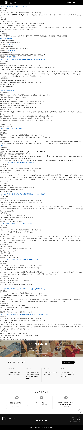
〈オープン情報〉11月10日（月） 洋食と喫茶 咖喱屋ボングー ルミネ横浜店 (22, 194)
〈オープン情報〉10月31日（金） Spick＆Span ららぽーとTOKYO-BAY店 (22, 289)
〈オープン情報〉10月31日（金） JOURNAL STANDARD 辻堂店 (19, 259)
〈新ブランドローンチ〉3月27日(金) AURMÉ (14, 6)
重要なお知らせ (76, 418)
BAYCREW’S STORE (6, 38)
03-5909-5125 (10, 51)
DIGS (1, 145)
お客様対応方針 (76, 420)
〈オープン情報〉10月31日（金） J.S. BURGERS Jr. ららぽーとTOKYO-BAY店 (24, 314)
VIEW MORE (68, 362)
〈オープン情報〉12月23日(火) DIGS (11, 129)
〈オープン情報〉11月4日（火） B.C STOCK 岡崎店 (16, 223)
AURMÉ (2, 32)
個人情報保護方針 (75, 422)
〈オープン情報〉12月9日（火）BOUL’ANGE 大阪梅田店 (17, 162)
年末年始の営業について (7, 91)
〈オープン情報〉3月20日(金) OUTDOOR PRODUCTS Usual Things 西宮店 (23, 59)
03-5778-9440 (11, 44)
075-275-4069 (11, 57)
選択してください (17, 407)
